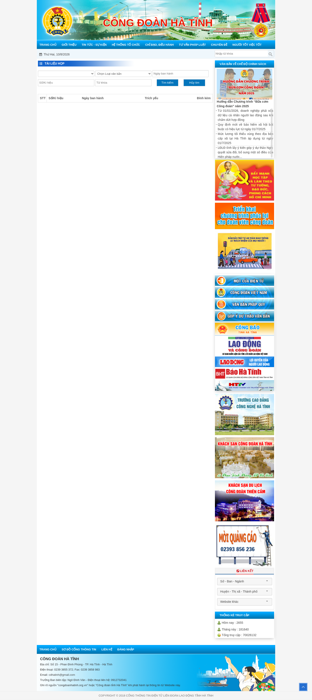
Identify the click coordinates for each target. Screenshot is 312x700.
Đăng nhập (125, 649)
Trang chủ (48, 649)
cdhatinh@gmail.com (62, 674)
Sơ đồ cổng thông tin (79, 649)
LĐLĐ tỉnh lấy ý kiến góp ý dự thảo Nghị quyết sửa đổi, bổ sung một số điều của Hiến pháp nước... (245, 152)
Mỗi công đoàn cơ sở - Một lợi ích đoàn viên (156, 54)
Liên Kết (245, 571)
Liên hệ (106, 649)
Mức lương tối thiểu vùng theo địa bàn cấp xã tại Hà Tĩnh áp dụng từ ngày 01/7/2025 (245, 138)
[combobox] (244, 581)
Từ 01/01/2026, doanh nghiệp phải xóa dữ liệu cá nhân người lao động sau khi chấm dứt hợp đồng (245, 115)
